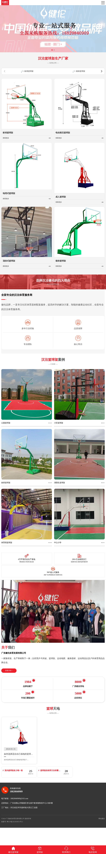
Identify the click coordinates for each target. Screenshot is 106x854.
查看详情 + (9, 673)
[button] (52, 52)
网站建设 (102, 836)
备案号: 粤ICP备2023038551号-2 (12, 839)
